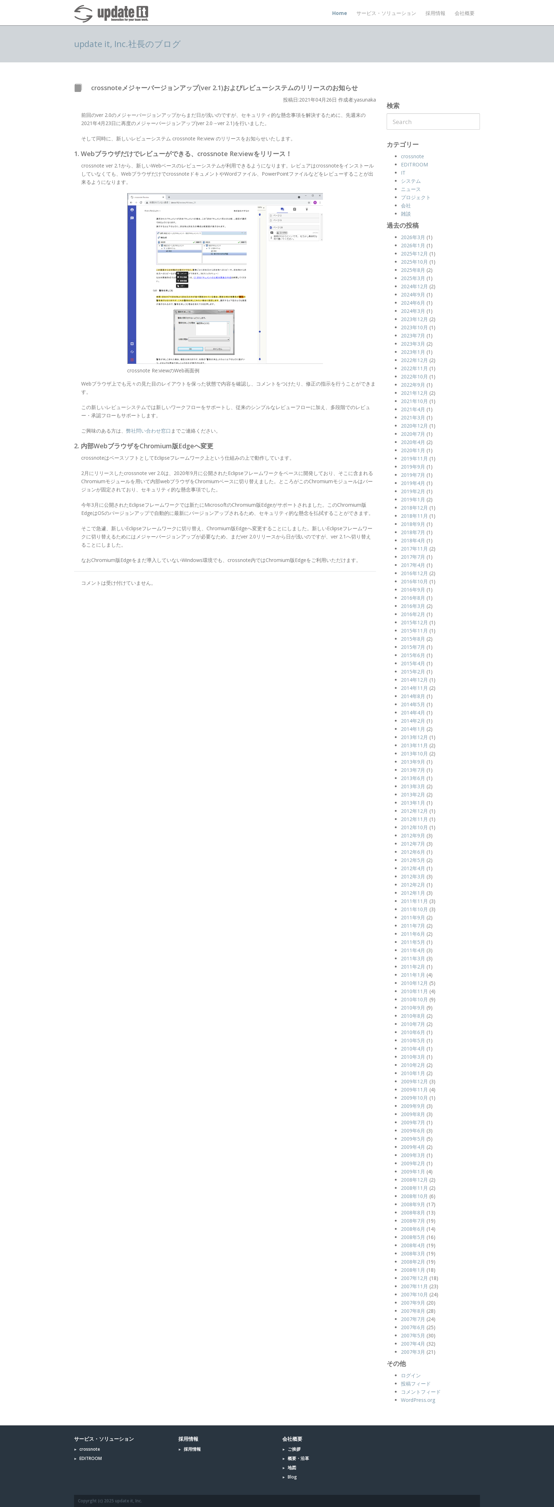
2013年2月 (413, 794)
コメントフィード (421, 1391)
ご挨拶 (294, 1449)
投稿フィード (416, 1383)
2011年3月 (413, 958)
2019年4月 (413, 483)
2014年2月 (413, 720)
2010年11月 (414, 991)
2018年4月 (413, 540)
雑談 (406, 213)
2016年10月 (414, 581)
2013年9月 (413, 761)
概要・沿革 (298, 1458)
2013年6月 (413, 778)
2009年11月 (414, 1089)
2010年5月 (413, 1040)
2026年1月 (413, 245)
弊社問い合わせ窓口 (148, 430)
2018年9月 (413, 524)
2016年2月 (413, 614)
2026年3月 (413, 237)
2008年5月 (413, 1237)
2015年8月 (413, 638)
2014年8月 (413, 696)
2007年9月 (413, 1302)
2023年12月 (414, 319)
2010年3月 (413, 1056)
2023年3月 (413, 343)
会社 (406, 205)
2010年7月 (413, 1024)
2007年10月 (414, 1294)
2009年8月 (413, 1114)
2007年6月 (413, 1327)
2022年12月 (414, 360)
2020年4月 (413, 442)
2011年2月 (413, 966)
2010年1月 (413, 1073)
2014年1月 (413, 729)
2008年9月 (413, 1204)
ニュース (411, 189)
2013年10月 (414, 753)
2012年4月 (413, 868)
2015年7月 (413, 647)
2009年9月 (413, 1106)
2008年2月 (413, 1261)
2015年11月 (414, 630)
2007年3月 (413, 1351)
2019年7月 (413, 474)
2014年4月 (413, 712)
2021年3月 (413, 417)
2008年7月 (413, 1220)
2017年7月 (413, 556)
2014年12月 (414, 679)
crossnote (412, 156)
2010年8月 (413, 1015)
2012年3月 (413, 876)
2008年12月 (414, 1179)
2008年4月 (413, 1245)
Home (339, 13)
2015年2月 (413, 671)
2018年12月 (414, 507)
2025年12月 (414, 253)
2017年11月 (414, 548)
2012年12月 (414, 810)
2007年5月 (413, 1335)
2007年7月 (413, 1319)
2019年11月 (414, 458)
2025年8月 (413, 270)
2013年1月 (413, 802)
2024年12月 (414, 286)
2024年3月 (413, 311)
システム (411, 180)
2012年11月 (414, 819)
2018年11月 (414, 515)
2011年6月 (413, 933)
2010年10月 (414, 999)
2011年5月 (413, 942)
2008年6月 (413, 1228)
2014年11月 (414, 688)
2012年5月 (413, 860)
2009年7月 (413, 1122)
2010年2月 (413, 1065)
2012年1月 (413, 892)
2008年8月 (413, 1212)
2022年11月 (414, 368)
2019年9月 (413, 466)
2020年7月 (413, 433)
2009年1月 (413, 1171)
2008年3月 (413, 1253)
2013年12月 (414, 737)
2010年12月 (414, 983)
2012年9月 (413, 835)
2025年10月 (414, 261)
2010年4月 (413, 1048)
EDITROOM (414, 164)
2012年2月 (413, 884)
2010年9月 (413, 1007)
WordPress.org (418, 1400)
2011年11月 (414, 901)
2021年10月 (414, 401)
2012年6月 (413, 851)
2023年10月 (414, 327)
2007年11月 (414, 1286)
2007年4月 (413, 1343)
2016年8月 (413, 597)
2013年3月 (413, 786)
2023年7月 (413, 335)
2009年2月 (413, 1163)
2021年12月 (414, 392)
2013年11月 (414, 745)
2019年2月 (413, 491)
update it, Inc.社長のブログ (127, 44)
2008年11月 (414, 1188)
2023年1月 (413, 352)
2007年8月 (413, 1310)
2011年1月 (413, 974)
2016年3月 (413, 606)
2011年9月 (413, 917)
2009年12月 (414, 1081)
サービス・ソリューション (386, 13)
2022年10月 (414, 376)
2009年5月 (413, 1138)
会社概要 (465, 13)
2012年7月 (413, 843)
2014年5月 (413, 704)
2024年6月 (413, 302)
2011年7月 (413, 925)
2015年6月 (413, 655)
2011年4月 (413, 950)
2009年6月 (413, 1130)
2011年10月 (414, 909)
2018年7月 (413, 532)
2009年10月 (414, 1097)
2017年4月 (413, 565)
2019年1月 (413, 499)
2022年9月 (413, 384)
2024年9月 (413, 294)
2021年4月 (413, 409)
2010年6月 (413, 1032)
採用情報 (435, 13)
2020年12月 (414, 425)
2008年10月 (414, 1196)
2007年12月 (414, 1278)
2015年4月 (413, 663)
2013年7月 (413, 770)
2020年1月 (413, 450)
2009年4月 (413, 1147)
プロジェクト (416, 197)
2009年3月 (413, 1155)
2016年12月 (414, 573)
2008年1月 (413, 1269)
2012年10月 (414, 827)
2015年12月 (414, 622)
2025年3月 (413, 278)
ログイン (411, 1375)
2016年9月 (413, 589)
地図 (292, 1468)
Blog (292, 1477)
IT (403, 172)
